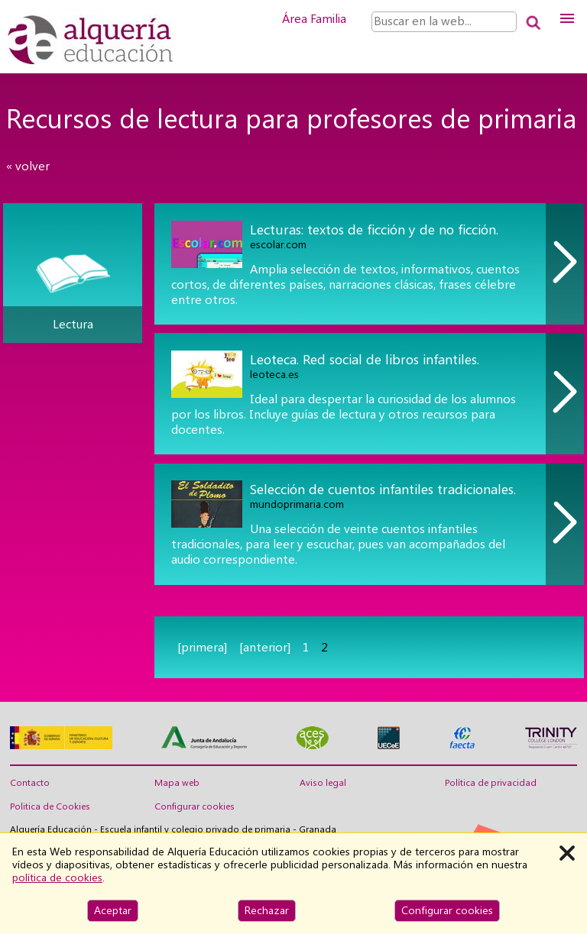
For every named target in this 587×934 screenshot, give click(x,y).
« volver (28, 166)
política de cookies (57, 877)
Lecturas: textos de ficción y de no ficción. (374, 229)
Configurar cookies (194, 806)
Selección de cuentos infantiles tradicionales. (383, 489)
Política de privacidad (491, 782)
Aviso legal (323, 782)
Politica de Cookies (50, 806)
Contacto (30, 782)
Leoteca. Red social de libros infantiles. (364, 359)
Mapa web (176, 782)
